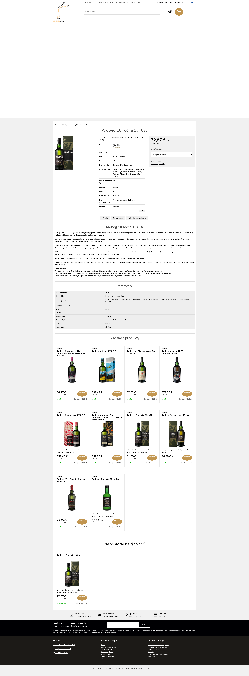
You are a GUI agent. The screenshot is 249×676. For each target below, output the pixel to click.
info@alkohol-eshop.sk (105, 2)
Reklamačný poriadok (108, 649)
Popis (105, 218)
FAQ (102, 659)
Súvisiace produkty (158, 164)
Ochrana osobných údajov (157, 647)
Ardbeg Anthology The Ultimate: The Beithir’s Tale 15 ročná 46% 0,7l (107, 417)
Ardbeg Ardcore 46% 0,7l (104, 351)
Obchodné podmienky (108, 647)
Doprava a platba (107, 652)
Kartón (107, 309)
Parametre (118, 218)
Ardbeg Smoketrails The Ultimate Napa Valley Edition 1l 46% (71, 353)
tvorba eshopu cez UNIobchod (120, 668)
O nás (103, 645)
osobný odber (136, 2)
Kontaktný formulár (107, 656)
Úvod (89, 2)
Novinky (151, 652)
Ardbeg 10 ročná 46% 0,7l (139, 415)
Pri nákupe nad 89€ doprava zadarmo (169, 2)
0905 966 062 (123, 2)
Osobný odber (106, 654)
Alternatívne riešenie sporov (158, 645)
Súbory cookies (153, 649)
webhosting (135, 668)
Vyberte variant (82, 394)
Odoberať (145, 625)
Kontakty (151, 656)
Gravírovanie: (156, 149)
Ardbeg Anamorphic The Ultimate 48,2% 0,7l (173, 352)
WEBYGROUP (151, 668)
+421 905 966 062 (61, 653)
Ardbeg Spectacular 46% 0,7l (71, 415)
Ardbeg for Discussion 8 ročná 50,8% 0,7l (141, 352)
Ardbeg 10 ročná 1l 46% (68, 555)
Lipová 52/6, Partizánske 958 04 (64, 645)
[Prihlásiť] (170, 11)
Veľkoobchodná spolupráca (158, 654)
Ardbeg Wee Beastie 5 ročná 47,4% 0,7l (71, 480)
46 (105, 306)
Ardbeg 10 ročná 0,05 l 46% (105, 479)
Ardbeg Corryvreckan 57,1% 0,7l (175, 416)
